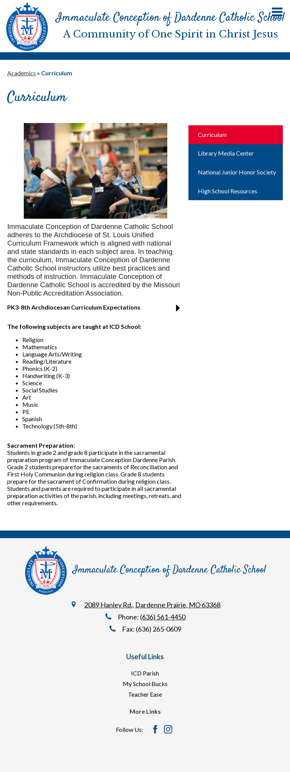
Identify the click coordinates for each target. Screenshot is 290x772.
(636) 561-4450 (162, 617)
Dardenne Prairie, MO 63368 (178, 605)
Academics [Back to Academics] (21, 72)
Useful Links (145, 656)
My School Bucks (145, 683)
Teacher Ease (145, 694)
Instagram (168, 729)
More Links (145, 711)
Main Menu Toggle (277, 12)
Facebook (155, 729)
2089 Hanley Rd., (109, 605)
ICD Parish (145, 673)
